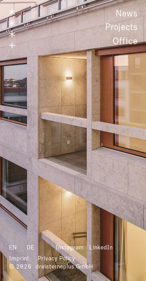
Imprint (19, 258)
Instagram (70, 247)
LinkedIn (101, 247)
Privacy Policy (56, 258)
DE (30, 247)
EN (13, 247)
